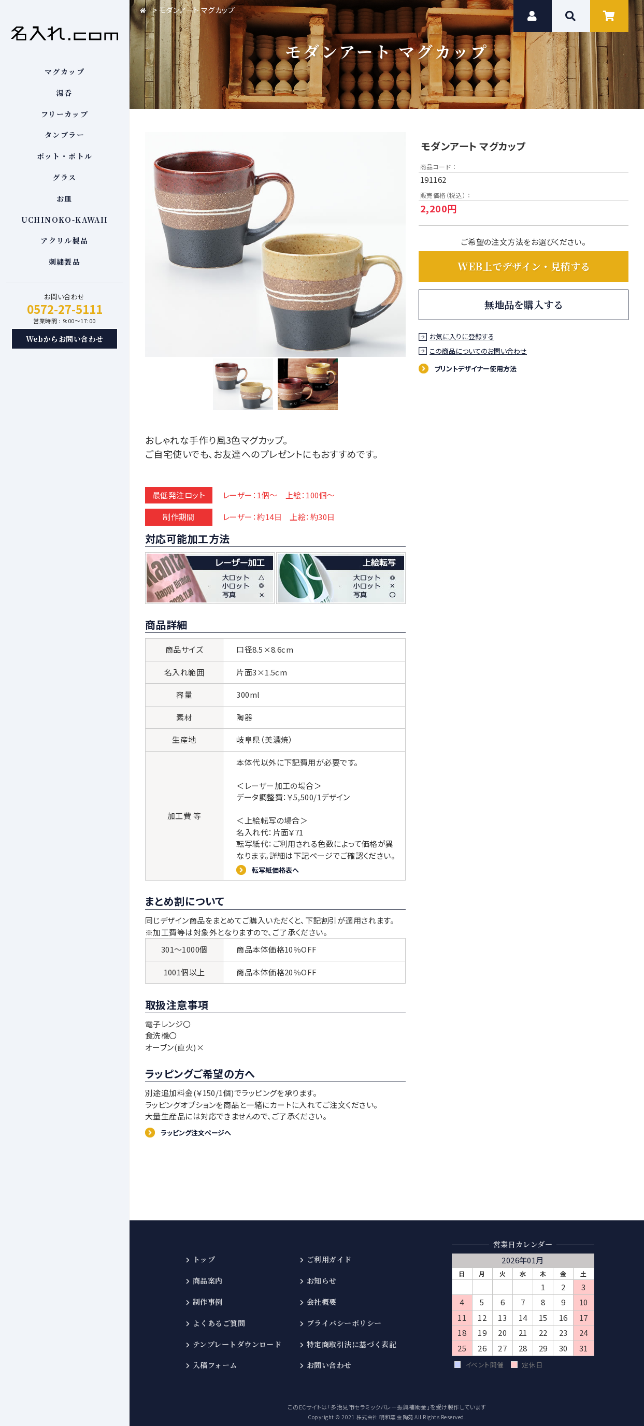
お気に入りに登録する (463, 337)
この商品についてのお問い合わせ (480, 351)
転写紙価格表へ (280, 861)
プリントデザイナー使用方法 (483, 368)
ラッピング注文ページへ (203, 1126)
